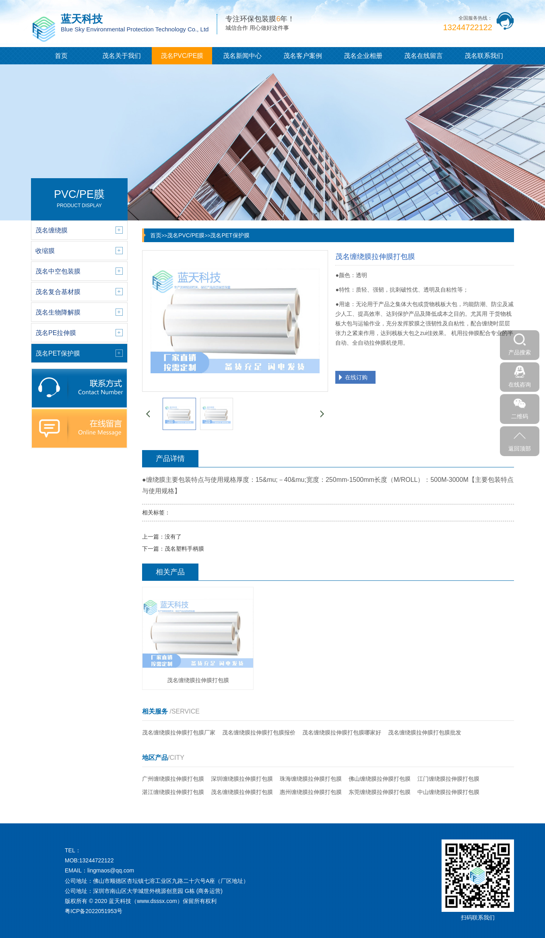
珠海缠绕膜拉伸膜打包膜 (311, 778)
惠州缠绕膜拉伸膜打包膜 (311, 792)
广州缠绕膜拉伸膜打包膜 (173, 778)
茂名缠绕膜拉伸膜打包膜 (242, 792)
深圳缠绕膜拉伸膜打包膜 (242, 778)
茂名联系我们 (483, 55)
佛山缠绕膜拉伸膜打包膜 (380, 778)
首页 (61, 55)
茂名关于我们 (121, 55)
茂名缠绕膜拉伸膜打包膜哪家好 (341, 732)
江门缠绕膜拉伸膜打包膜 (448, 778)
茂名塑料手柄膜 (184, 548)
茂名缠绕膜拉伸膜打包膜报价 (258, 732)
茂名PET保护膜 (229, 235)
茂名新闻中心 (242, 55)
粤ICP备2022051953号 (93, 911)
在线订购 (356, 377)
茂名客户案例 (302, 55)
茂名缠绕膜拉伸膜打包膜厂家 (178, 732)
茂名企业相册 (363, 55)
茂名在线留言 (423, 55)
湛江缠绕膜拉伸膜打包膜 (173, 792)
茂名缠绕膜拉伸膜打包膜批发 (424, 732)
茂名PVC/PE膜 (182, 55)
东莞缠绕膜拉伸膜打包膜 (380, 792)
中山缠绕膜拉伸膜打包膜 (448, 792)
